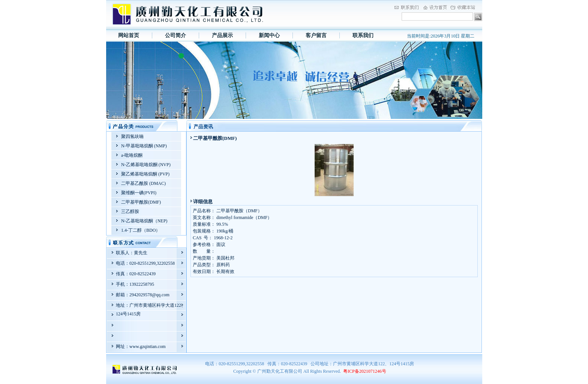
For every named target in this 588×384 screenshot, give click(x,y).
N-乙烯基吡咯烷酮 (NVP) (146, 164)
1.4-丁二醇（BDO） (140, 230)
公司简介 (175, 35)
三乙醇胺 (130, 211)
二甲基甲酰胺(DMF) (141, 202)
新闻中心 (269, 35)
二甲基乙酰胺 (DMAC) (143, 183)
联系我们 (363, 35)
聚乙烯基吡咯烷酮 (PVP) (145, 174)
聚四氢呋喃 (132, 136)
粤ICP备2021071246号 (364, 371)
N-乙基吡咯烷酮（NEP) (144, 221)
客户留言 (316, 35)
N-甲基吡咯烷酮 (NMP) (144, 145)
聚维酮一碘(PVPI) (138, 192)
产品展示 (222, 35)
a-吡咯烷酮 (131, 155)
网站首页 (128, 35)
